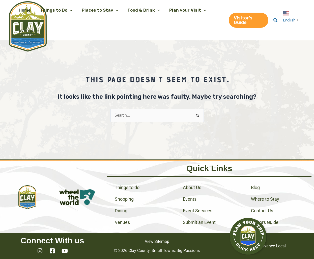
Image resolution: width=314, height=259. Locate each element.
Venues (122, 222)
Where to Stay (265, 199)
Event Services (197, 210)
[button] (54, 10)
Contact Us (262, 210)
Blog (255, 187)
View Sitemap (157, 241)
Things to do (127, 187)
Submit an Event (199, 222)
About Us (192, 187)
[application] (68, 10)
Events (189, 199)
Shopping (124, 199)
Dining (121, 210)
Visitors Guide (264, 222)
